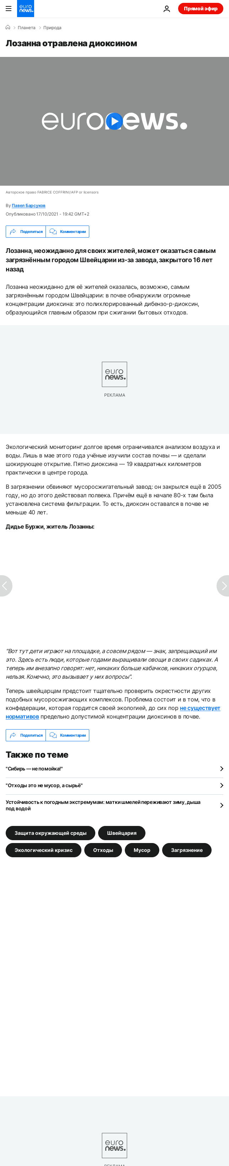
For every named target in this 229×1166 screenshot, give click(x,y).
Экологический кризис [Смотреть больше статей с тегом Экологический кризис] (44, 850)
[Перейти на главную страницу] (25, 8)
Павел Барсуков (29, 205)
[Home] (8, 27)
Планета (27, 28)
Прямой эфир (201, 8)
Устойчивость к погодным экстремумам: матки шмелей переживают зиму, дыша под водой (103, 805)
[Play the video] (114, 121)
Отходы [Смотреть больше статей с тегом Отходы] (103, 850)
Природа (52, 28)
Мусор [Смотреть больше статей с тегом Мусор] (142, 850)
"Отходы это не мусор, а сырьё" (44, 785)
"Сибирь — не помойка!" (34, 768)
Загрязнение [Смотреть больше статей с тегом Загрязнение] (187, 850)
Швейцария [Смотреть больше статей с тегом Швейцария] (122, 833)
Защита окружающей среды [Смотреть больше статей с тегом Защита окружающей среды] (50, 833)
